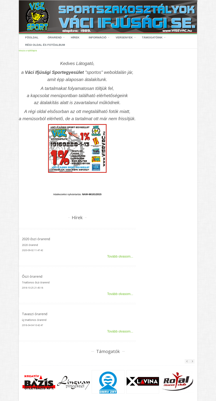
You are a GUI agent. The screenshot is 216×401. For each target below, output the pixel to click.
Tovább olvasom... (120, 256)
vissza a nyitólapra (28, 50)
